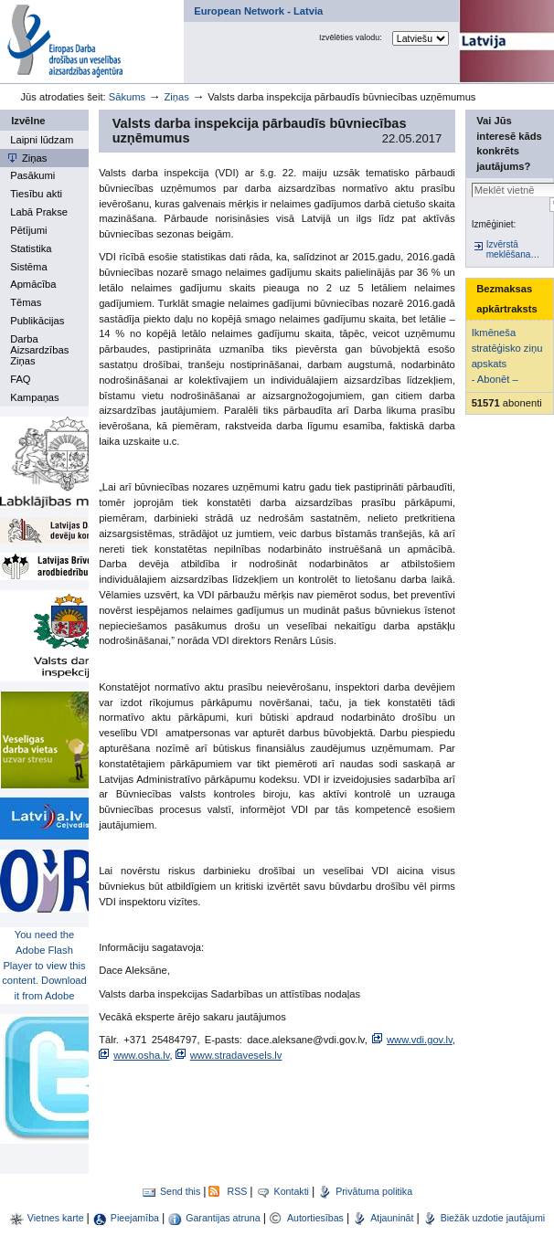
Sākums (127, 96)
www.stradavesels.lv (236, 1055)
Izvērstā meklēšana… (513, 249)
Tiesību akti (36, 193)
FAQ (20, 379)
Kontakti (291, 1191)
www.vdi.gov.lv (420, 1039)
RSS (237, 1191)
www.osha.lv (141, 1055)
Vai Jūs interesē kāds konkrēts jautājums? (509, 143)
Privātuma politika (374, 1191)
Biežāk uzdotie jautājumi (493, 1217)
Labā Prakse (39, 211)
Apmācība (33, 284)
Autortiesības (316, 1217)
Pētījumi (28, 230)
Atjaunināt (391, 1217)
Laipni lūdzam (41, 139)
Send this (180, 1191)
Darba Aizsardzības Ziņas (39, 349)
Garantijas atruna (224, 1217)
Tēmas (25, 302)
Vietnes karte (55, 1217)
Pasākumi (32, 175)
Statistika (30, 248)
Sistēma (28, 266)
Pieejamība (135, 1217)
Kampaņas (34, 397)
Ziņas (176, 96)
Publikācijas (37, 320)
